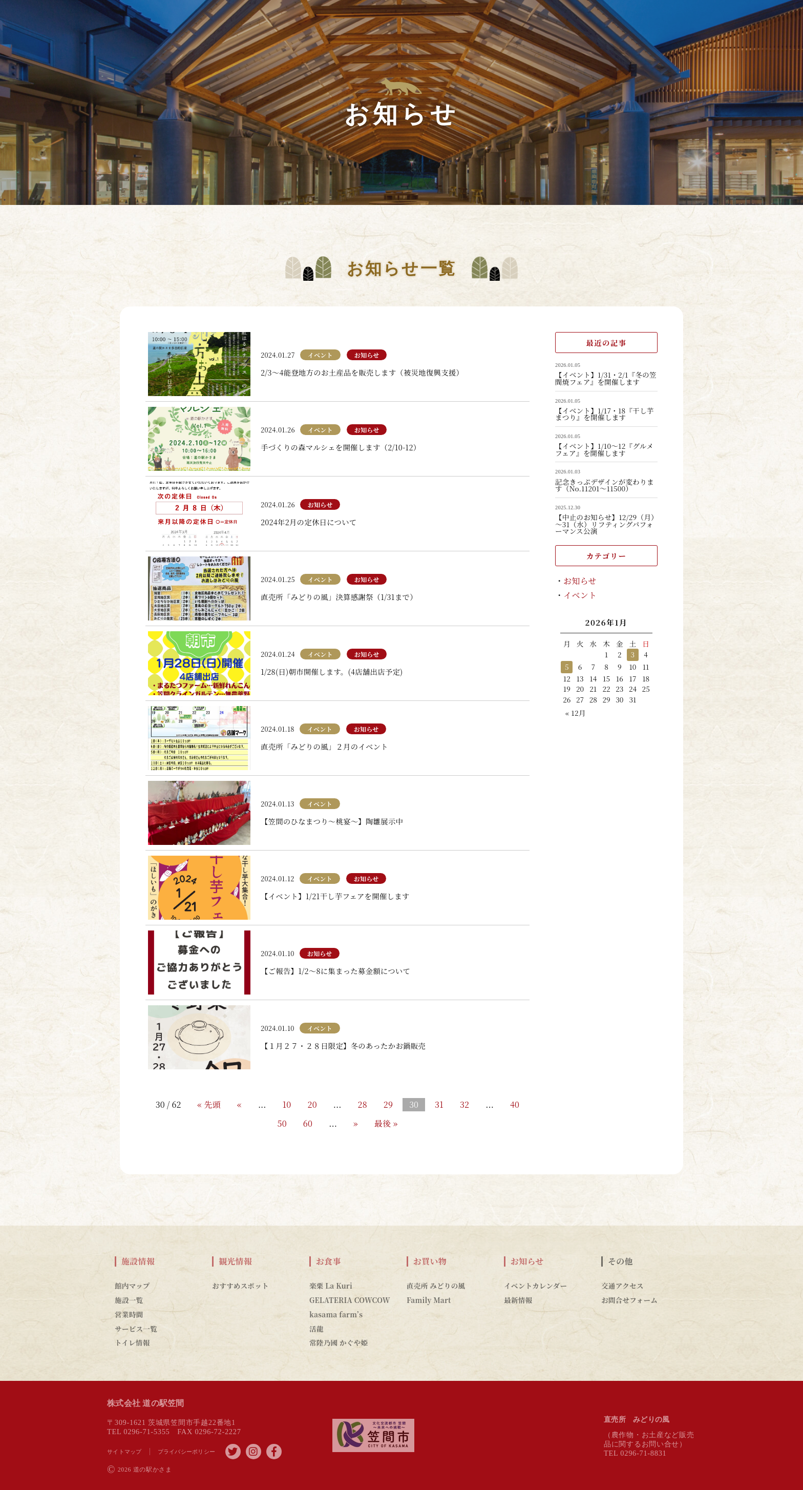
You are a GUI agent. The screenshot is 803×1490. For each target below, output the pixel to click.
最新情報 (518, 1300)
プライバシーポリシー (187, 1451)
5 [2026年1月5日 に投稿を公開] (567, 666)
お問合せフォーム (629, 1300)
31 (439, 1104)
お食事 (328, 1261)
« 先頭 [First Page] (209, 1104)
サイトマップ (124, 1451)
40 (514, 1104)
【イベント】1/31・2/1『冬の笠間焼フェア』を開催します (606, 378)
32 (464, 1104)
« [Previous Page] (239, 1104)
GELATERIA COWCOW (349, 1300)
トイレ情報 (132, 1342)
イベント (580, 595)
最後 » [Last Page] (386, 1123)
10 (287, 1104)
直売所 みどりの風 (436, 1285)
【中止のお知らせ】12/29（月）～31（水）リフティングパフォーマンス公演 (604, 524)
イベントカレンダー (535, 1285)
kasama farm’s (336, 1314)
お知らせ (580, 581)
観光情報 (235, 1261)
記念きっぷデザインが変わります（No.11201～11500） (604, 485)
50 (282, 1123)
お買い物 (430, 1261)
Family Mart (429, 1300)
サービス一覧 (136, 1328)
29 (388, 1104)
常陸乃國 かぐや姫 (338, 1342)
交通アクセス (622, 1285)
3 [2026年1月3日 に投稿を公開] (633, 654)
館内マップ (132, 1285)
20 (311, 1104)
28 (362, 1104)
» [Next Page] (355, 1123)
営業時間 (129, 1314)
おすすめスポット (240, 1285)
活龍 (316, 1328)
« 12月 (575, 713)
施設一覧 (129, 1300)
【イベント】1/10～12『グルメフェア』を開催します (604, 450)
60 (307, 1123)
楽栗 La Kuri (330, 1285)
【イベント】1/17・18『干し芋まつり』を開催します (604, 414)
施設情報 (138, 1261)
